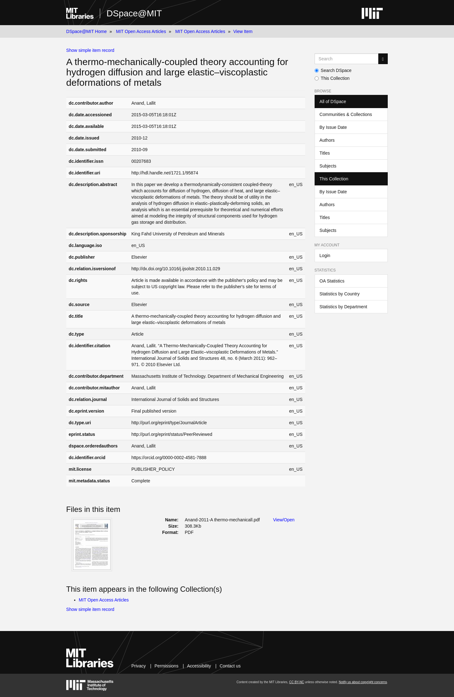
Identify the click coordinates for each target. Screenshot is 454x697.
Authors (327, 140)
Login (325, 255)
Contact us (230, 665)
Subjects (328, 165)
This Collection (332, 78)
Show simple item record (90, 50)
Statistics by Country (340, 293)
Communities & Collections (346, 114)
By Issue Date (333, 127)
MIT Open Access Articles (141, 31)
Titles (325, 153)
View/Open (284, 519)
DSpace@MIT (134, 13)
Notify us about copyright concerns (363, 682)
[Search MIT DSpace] (346, 58)
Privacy (138, 665)
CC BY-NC (296, 682)
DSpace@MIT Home (86, 31)
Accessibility (199, 665)
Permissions (166, 665)
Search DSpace (333, 70)
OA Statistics (332, 280)
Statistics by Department (343, 306)
